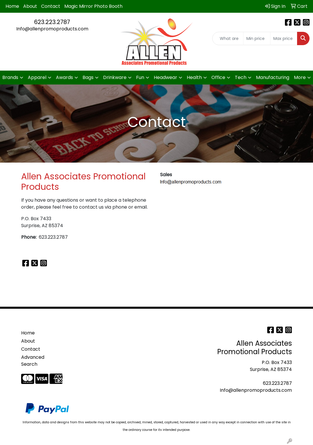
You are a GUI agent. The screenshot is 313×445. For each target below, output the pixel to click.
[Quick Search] (228, 38)
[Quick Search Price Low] (256, 38)
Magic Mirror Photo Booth (93, 6)
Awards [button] (64, 77)
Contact (50, 6)
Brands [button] (10, 77)
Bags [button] (88, 77)
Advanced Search (32, 360)
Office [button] (218, 77)
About (30, 6)
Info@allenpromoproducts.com (52, 28)
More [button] (300, 77)
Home (12, 6)
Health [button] (194, 77)
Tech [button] (240, 77)
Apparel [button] (37, 77)
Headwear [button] (165, 77)
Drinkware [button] (115, 77)
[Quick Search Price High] (283, 38)
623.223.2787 (52, 22)
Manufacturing (272, 77)
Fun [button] (140, 77)
